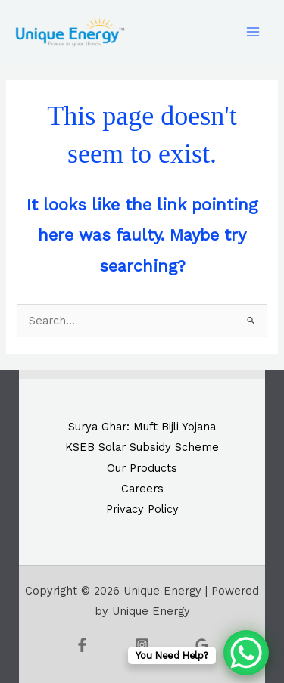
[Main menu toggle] (253, 32)
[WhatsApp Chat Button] (246, 652)
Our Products (142, 468)
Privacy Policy (142, 509)
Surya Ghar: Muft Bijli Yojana (142, 426)
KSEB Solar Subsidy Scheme (142, 447)
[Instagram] (142, 644)
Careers (142, 488)
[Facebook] (82, 644)
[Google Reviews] (201, 644)
